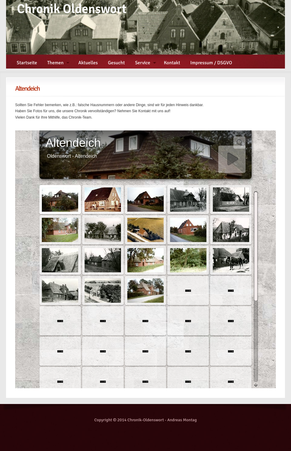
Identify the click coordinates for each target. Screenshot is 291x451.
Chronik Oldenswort (72, 9)
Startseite (27, 63)
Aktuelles (88, 63)
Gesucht (116, 63)
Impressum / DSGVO (211, 63)
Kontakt (172, 63)
